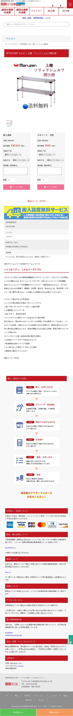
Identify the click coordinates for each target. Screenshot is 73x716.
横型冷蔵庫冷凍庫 (22, 15)
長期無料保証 (38, 21)
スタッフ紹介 (11, 700)
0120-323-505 (28, 5)
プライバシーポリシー (55, 695)
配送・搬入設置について (14, 547)
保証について (10, 572)
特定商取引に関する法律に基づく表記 (19, 635)
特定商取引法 (35, 695)
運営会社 (27, 700)
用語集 (20, 695)
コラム (8, 695)
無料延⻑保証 (40, 700)
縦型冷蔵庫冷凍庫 (7, 15)
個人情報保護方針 (12, 632)
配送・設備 (26, 21)
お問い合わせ (59, 700)
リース (48, 21)
